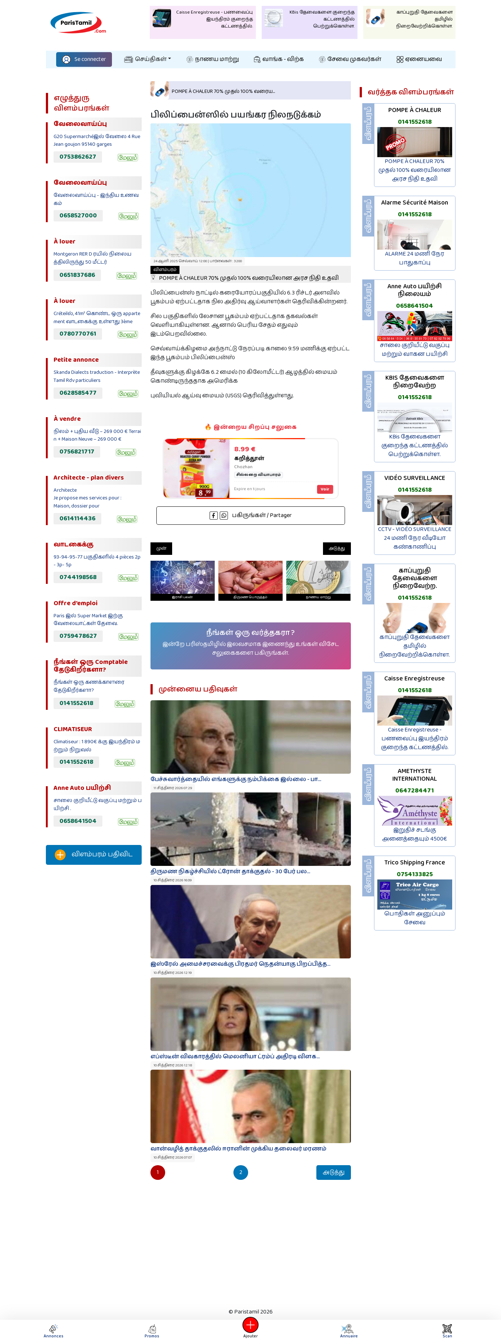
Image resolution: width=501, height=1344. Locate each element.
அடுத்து (337, 548)
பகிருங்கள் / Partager (251, 515)
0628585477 (78, 393)
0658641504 (78, 821)
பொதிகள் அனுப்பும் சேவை (414, 918)
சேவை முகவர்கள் (350, 59)
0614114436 (77, 518)
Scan (447, 1331)
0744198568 (78, 577)
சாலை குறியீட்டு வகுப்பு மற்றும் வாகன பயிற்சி (415, 350)
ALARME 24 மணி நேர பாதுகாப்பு (414, 258)
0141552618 (76, 703)
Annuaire (349, 1331)
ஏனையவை (419, 59)
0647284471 (414, 790)
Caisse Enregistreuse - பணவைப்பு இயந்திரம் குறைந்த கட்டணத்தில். (415, 738)
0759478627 (78, 636)
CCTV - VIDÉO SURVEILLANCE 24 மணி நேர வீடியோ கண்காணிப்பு (414, 538)
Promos (152, 1331)
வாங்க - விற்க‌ (279, 59)
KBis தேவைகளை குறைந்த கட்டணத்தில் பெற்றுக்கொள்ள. (414, 445)
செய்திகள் (145, 59)
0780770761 (77, 334)
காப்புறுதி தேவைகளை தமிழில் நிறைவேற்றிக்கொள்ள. (414, 646)
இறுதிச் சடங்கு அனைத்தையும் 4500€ (414, 834)
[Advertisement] (94, 992)
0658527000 (78, 215)
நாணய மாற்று (212, 59)
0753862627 (77, 157)
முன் (161, 548)
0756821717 (76, 452)
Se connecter (84, 59)
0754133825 (415, 874)
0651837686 (77, 275)
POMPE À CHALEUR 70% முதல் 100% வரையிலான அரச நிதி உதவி (244, 274)
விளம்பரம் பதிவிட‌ (93, 854)
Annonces (53, 1331)
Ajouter (251, 1331)
